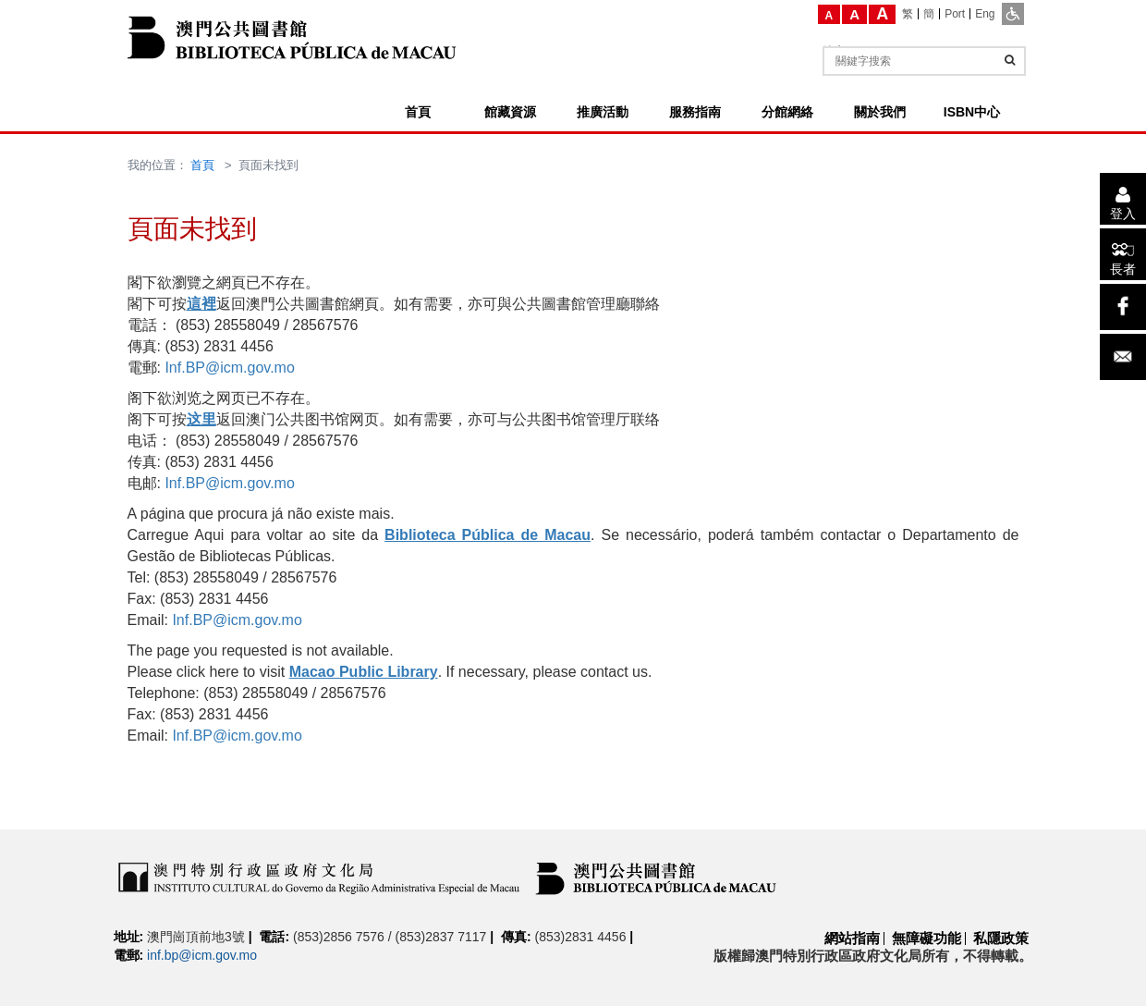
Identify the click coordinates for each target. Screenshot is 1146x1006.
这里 (201, 419)
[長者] (1123, 254)
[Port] (955, 13)
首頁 (202, 165)
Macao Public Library (363, 672)
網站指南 (852, 938)
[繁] (908, 13)
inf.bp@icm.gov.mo (202, 955)
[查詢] (1009, 60)
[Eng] (984, 13)
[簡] (929, 13)
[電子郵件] (1123, 357)
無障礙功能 (926, 938)
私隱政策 (1001, 938)
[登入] (1123, 199)
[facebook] (1123, 307)
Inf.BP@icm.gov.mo (229, 367)
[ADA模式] (1013, 14)
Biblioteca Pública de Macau (487, 535)
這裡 (201, 304)
